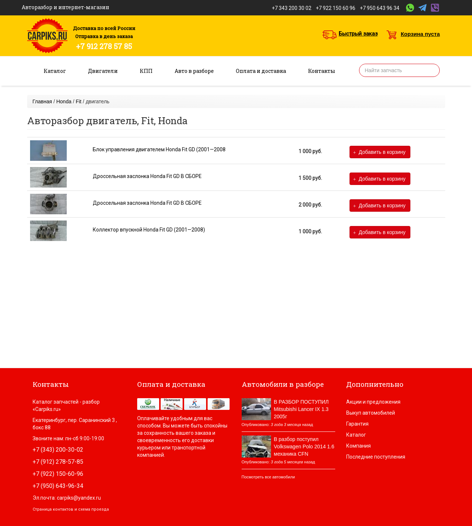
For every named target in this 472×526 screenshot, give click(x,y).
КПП (146, 70)
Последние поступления (375, 457)
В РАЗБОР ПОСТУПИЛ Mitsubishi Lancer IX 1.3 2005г (301, 409)
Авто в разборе (194, 70)
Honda (63, 101)
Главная (42, 101)
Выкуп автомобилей (370, 413)
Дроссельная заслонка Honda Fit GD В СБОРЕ (147, 176)
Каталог (55, 70)
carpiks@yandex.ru (79, 498)
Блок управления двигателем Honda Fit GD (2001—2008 (159, 149)
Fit (78, 101)
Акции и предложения (373, 402)
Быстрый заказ (358, 33)
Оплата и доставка (261, 70)
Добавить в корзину (379, 152)
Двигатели (103, 70)
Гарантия (357, 424)
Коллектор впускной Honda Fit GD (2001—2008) (149, 230)
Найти (431, 70)
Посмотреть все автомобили (268, 477)
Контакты (321, 70)
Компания (358, 446)
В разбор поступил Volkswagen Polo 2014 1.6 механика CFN (304, 446)
